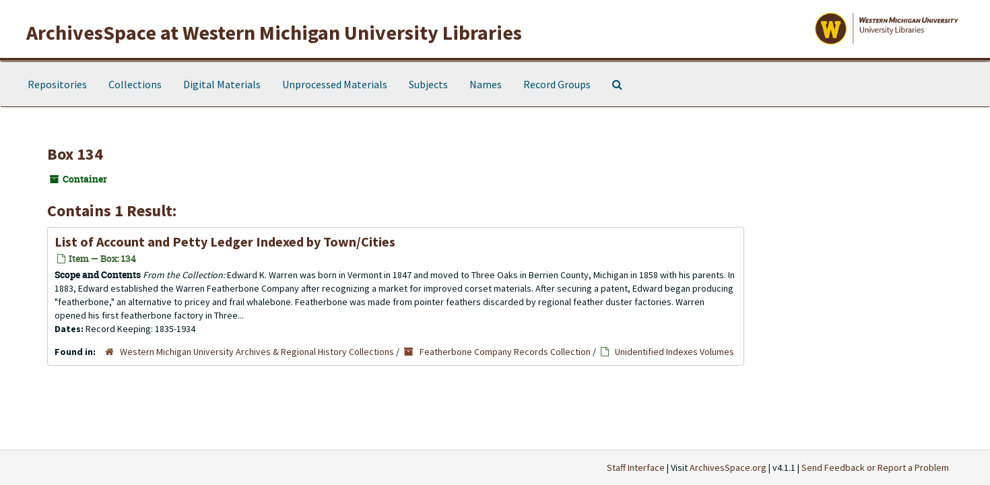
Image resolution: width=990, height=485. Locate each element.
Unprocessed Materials (334, 84)
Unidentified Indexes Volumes (674, 352)
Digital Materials (222, 84)
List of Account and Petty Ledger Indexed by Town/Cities (225, 241)
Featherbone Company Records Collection (505, 352)
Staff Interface (636, 467)
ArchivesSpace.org (728, 467)
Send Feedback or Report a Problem (875, 467)
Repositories (57, 84)
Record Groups (557, 84)
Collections (135, 84)
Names (485, 84)
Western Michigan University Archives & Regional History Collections (257, 352)
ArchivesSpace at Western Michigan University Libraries (274, 32)
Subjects (428, 84)
